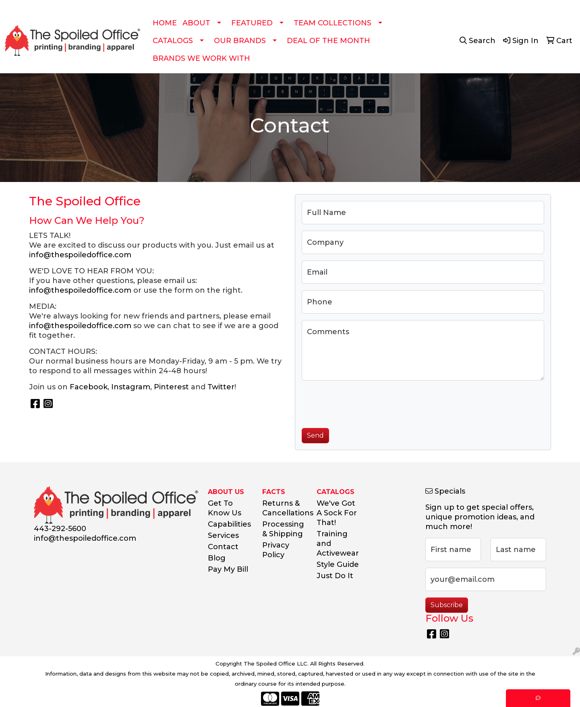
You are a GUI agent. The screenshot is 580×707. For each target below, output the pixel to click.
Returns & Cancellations (284, 508)
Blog (217, 558)
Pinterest (171, 386)
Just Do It (335, 575)
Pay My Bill (228, 569)
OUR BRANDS (240, 40)
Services (223, 535)
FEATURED (252, 23)
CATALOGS (173, 40)
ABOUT (196, 23)
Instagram (130, 386)
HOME (165, 23)
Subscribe (447, 605)
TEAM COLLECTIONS (332, 23)
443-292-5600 (60, 528)
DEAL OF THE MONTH (328, 40)
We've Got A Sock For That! (337, 513)
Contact (223, 546)
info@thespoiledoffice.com (80, 254)
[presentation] (363, 402)
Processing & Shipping (283, 529)
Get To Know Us (224, 508)
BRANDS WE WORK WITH (201, 58)
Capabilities (229, 524)
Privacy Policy (275, 550)
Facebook (89, 386)
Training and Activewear (338, 543)
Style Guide (338, 564)
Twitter (220, 386)
